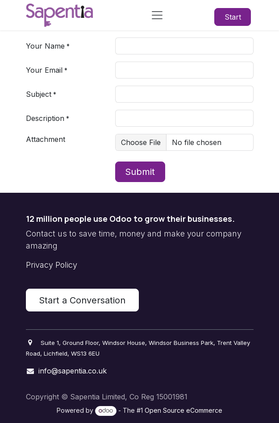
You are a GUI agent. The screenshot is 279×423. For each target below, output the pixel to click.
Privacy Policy (51, 265)
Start (233, 16)
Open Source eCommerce (183, 410)
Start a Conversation (82, 300)
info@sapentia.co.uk (72, 370)
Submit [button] (140, 171)
